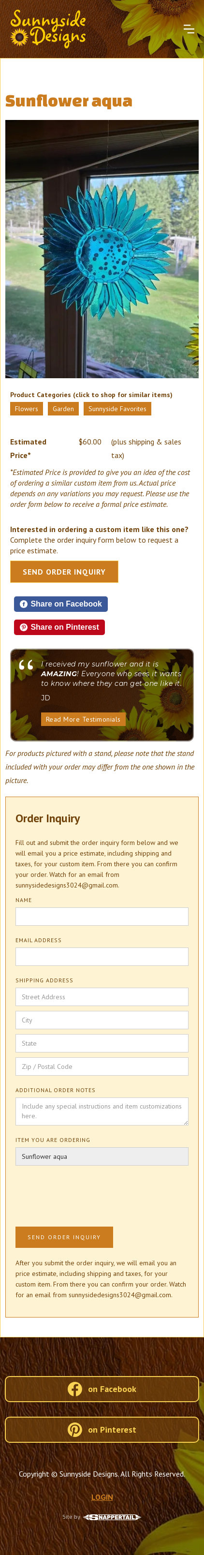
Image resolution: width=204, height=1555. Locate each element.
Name (23, 899)
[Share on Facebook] (61, 604)
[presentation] (88, 1194)
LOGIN (102, 1497)
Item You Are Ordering (52, 1139)
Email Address (38, 940)
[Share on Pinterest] (59, 627)
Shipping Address (44, 980)
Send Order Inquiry (64, 572)
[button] (189, 29)
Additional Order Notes (55, 1090)
